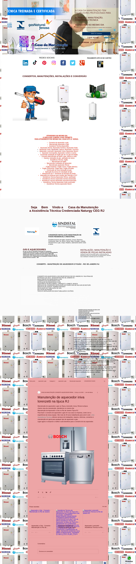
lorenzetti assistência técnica (85, 94)
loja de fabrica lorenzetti (84, 100)
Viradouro (105, 185)
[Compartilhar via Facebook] (38, 492)
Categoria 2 (52, 381)
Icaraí (114, 182)
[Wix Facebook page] (63, 62)
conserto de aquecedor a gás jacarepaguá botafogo (100, 284)
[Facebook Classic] (105, 563)
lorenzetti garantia (82, 102)
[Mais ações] (97, 392)
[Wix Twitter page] (72, 62)
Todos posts (32, 381)
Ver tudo (104, 506)
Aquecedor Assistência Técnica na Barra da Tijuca (67, 526)
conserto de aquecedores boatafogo (96, 283)
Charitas (100, 182)
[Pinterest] (44, 62)
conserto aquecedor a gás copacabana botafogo (99, 281)
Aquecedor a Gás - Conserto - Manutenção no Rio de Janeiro (41, 526)
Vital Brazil (112, 185)
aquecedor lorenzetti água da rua (86, 122)
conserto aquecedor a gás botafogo (96, 286)
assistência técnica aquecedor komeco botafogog (100, 289)
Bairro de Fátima (108, 180)
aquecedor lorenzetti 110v (84, 120)
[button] (104, 381)
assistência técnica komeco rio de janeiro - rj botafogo (101, 285)
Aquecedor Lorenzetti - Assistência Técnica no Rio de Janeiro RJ (93, 526)
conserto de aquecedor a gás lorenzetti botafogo (99, 288)
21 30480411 (95, 42)
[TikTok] (35, 62)
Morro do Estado (110, 183)
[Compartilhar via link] (50, 492)
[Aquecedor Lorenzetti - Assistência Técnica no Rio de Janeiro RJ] (95, 516)
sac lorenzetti (81, 98)
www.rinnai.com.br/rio (26, 217)
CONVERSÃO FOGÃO (89, 381)
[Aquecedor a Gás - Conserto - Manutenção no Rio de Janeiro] (41, 516)
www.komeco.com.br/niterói (81, 221)
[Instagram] (53, 62)
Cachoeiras (104, 181)
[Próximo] (116, 27)
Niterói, (99, 181)
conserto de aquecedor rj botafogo (96, 280)
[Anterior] (10, 27)
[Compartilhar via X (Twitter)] (42, 492)
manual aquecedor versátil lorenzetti (87, 123)
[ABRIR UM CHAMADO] (96, 33)
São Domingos (104, 184)
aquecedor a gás (42, 381)
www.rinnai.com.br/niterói (27, 218)
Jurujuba (101, 183)
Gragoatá (107, 182)
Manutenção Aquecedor (75, 381)
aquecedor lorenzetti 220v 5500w (86, 125)
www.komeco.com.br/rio (80, 219)
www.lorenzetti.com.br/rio (53, 218)
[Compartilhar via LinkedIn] (46, 492)
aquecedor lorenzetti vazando (85, 93)
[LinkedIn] (25, 62)
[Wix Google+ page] (82, 62)
